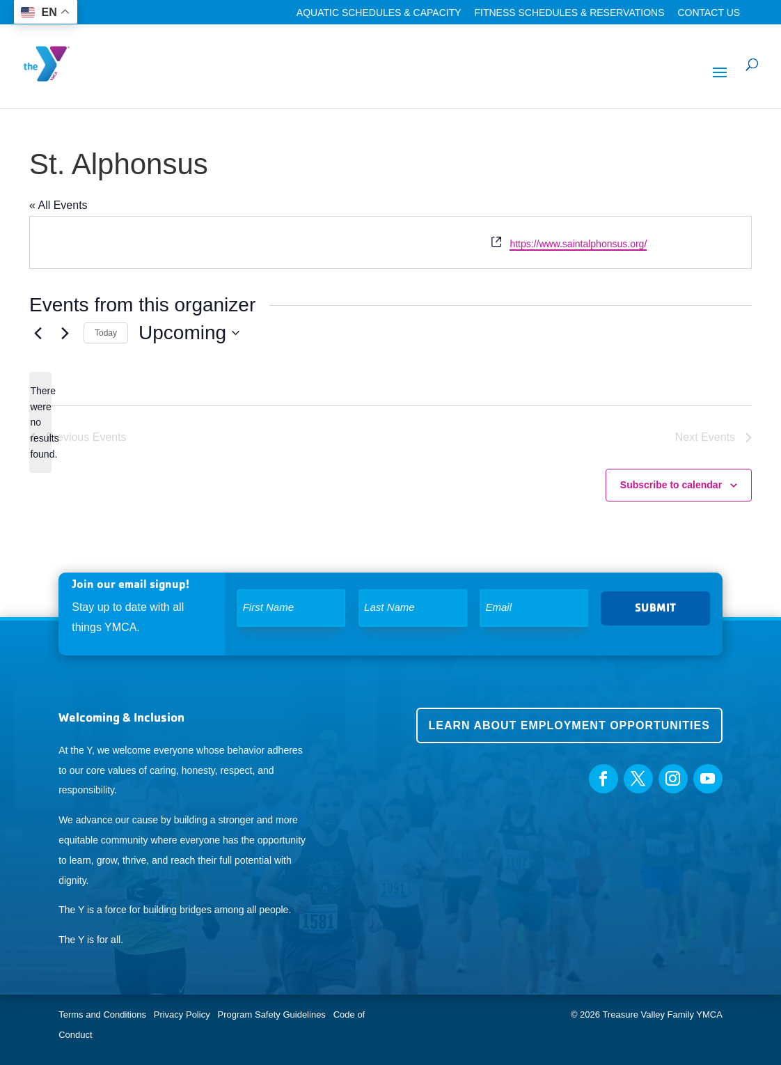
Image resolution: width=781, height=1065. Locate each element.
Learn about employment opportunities (569, 725)
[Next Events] (64, 333)
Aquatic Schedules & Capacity (379, 13)
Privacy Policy (182, 1014)
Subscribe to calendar (671, 484)
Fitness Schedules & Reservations (569, 13)
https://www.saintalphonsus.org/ (578, 243)
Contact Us (708, 13)
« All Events (58, 205)
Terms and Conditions (102, 1014)
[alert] (40, 422)
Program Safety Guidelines (270, 1014)
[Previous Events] (37, 333)
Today (106, 333)
